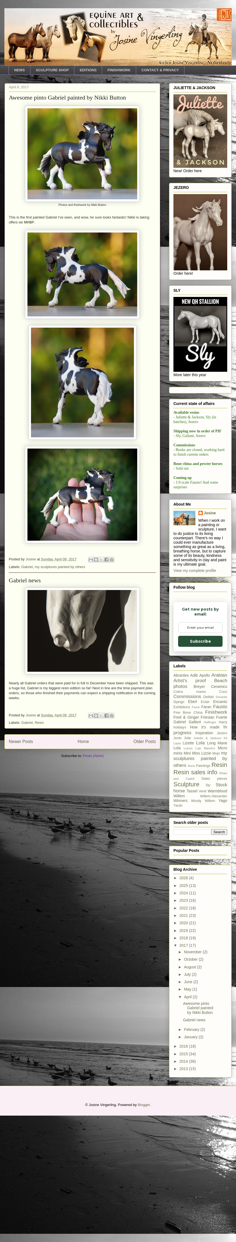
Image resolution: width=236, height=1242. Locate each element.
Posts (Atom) (93, 756)
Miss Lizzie (201, 879)
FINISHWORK (119, 70)
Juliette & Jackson (207, 864)
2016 (184, 1172)
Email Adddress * (198, 477)
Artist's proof (189, 807)
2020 (184, 1049)
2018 (184, 1064)
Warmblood (217, 917)
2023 (184, 1027)
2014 (184, 1188)
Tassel (192, 917)
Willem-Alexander (213, 923)
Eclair (205, 828)
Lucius (188, 874)
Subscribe (200, 500)
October (191, 1086)
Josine (210, 639)
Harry (223, 848)
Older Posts (145, 741)
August (190, 1093)
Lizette (188, 869)
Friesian (207, 843)
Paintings (203, 892)
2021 (184, 1042)
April (188, 1123)
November (193, 1078)
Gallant (195, 848)
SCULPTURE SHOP (52, 70)
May (188, 1115)
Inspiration (204, 859)
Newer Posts (21, 741)
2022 (184, 1034)
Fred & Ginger (186, 843)
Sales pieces (214, 905)
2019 (184, 1057)
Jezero (222, 859)
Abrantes (181, 801)
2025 (184, 1012)
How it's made (205, 853)
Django (178, 828)
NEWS (19, 70)
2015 (184, 1180)
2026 (184, 1004)
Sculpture (186, 910)
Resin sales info (195, 898)
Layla (177, 869)
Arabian (219, 801)
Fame (196, 833)
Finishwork (216, 838)
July (188, 1101)
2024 (184, 1019)
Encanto (220, 828)
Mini (187, 879)
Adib (194, 801)
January (191, 1163)
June (188, 1108)
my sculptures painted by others (60, 567)
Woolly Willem (203, 927)
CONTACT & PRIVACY (160, 70)
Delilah (208, 823)
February (192, 1156)
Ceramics (219, 813)
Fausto (220, 833)
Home (83, 741)
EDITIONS (88, 70)
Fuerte (221, 843)
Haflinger (210, 848)
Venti (202, 918)
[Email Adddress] (200, 485)
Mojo (216, 880)
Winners (180, 927)
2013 (184, 1195)
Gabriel (27, 567)
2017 (184, 1072)
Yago (222, 927)
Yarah (177, 932)
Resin (39, 723)
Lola (200, 869)
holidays (179, 854)
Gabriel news (25, 580)
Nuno (191, 892)
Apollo (204, 801)
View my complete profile (194, 697)
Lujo (198, 874)
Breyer (199, 813)
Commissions (187, 823)
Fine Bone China (188, 839)
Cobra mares (189, 818)
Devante (221, 823)
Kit (225, 864)
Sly (208, 912)
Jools (177, 864)
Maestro (209, 874)
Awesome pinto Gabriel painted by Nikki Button (67, 97)
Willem (179, 922)
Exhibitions (181, 833)
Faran (206, 833)
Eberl (192, 828)
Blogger (144, 1231)
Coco (223, 818)
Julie (187, 864)
